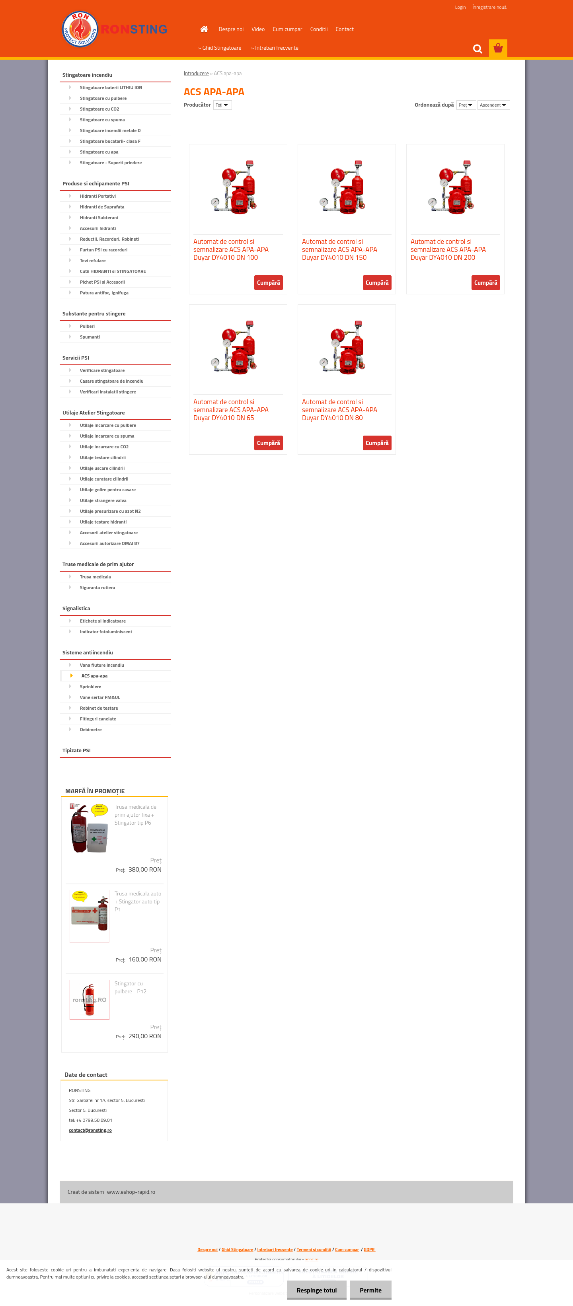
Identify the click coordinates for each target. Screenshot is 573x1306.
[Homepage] (204, 29)
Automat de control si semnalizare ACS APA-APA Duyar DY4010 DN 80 (339, 410)
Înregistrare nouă (490, 7)
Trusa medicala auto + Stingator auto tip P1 (138, 901)
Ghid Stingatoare (237, 1249)
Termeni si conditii (314, 1249)
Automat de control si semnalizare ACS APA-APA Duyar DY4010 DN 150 (339, 249)
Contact (345, 29)
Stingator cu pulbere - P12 (131, 987)
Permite (371, 1290)
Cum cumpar (287, 29)
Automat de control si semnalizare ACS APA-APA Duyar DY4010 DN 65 (231, 410)
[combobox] (466, 105)
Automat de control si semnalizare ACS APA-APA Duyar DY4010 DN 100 (231, 249)
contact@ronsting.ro (90, 1130)
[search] (477, 49)
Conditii (319, 29)
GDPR (369, 1249)
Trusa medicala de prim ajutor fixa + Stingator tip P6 (135, 815)
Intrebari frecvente (275, 1249)
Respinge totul (316, 1290)
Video (258, 29)
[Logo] (114, 29)
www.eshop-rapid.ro (131, 1191)
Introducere (196, 73)
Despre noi (231, 29)
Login (460, 7)
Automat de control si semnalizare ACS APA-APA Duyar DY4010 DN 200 (448, 249)
